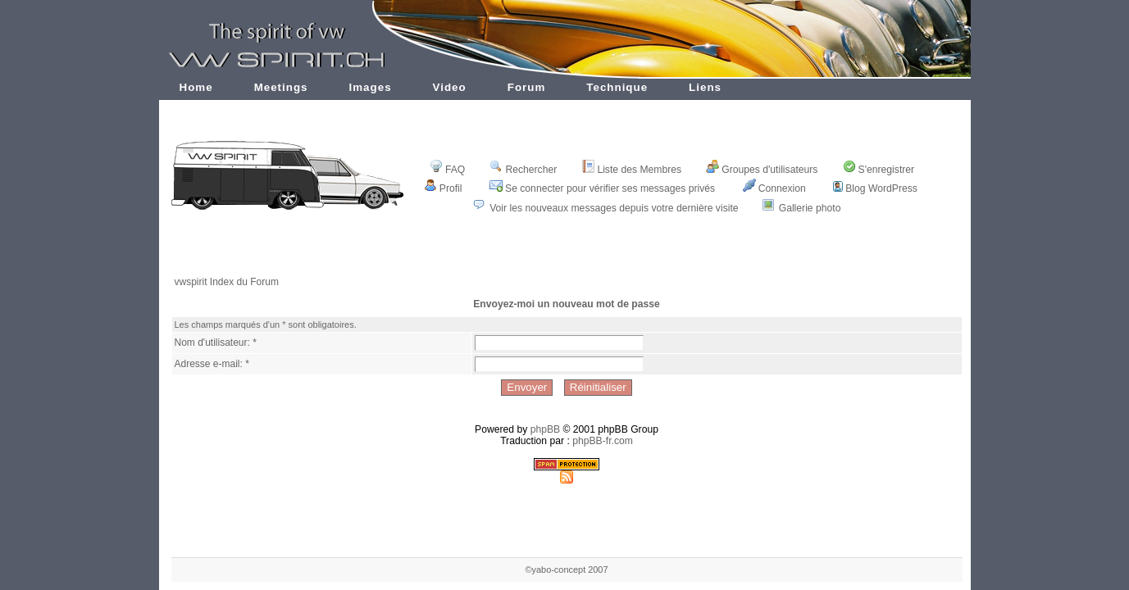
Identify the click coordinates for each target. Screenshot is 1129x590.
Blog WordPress (875, 188)
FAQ (447, 169)
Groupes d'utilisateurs (761, 169)
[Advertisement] (566, 256)
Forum (527, 87)
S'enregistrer (879, 169)
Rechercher (523, 169)
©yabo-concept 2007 (566, 569)
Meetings (281, 87)
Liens (705, 87)
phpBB (545, 429)
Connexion (774, 188)
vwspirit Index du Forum (227, 282)
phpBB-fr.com (602, 441)
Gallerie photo (810, 208)
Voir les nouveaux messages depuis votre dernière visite (613, 208)
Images (370, 87)
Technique (617, 87)
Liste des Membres (631, 169)
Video (450, 87)
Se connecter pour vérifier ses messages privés (602, 188)
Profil (443, 188)
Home (196, 87)
